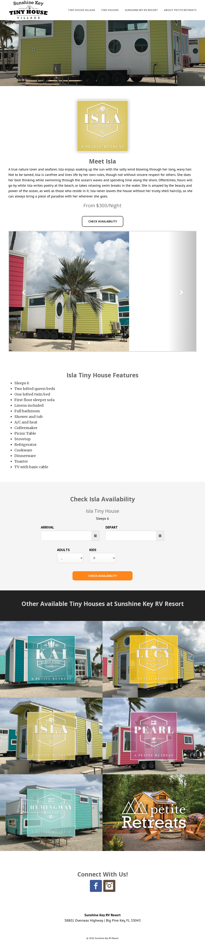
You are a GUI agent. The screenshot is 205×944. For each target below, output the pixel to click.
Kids (92, 550)
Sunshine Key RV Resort (141, 10)
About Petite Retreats (180, 10)
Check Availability (102, 221)
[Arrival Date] (66, 536)
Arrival (47, 527)
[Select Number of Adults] (70, 558)
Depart (112, 527)
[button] (23, 291)
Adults (63, 550)
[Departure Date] (131, 536)
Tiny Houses (110, 10)
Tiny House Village (81, 10)
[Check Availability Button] (102, 575)
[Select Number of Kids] (102, 558)
